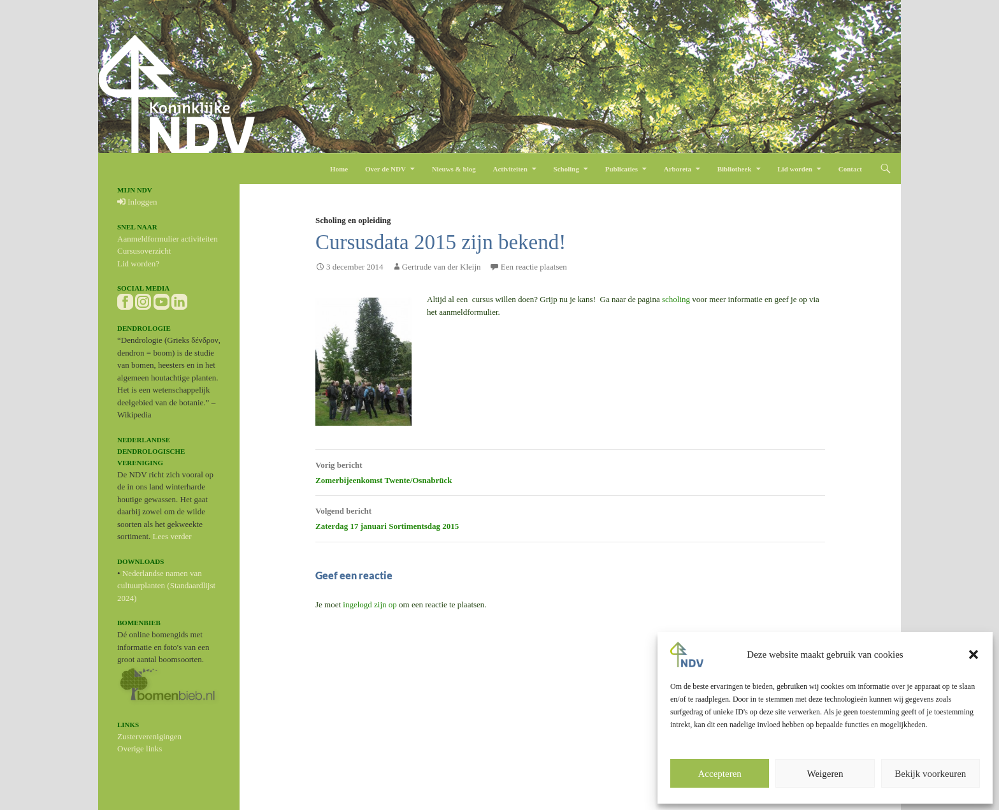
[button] (973, 654)
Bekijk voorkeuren (930, 774)
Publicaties (621, 169)
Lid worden (794, 169)
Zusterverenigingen (149, 736)
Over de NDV (385, 169)
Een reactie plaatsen (534, 266)
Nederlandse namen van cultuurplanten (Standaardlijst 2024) (166, 585)
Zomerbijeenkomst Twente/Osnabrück (570, 471)
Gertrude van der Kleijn (441, 266)
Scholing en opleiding (353, 220)
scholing (677, 299)
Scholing (566, 169)
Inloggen (137, 201)
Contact (850, 169)
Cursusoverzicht (144, 251)
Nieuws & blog (454, 169)
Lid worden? (138, 263)
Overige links (139, 748)
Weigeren (825, 774)
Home (339, 169)
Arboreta (677, 169)
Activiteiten (509, 169)
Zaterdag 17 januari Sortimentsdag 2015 (570, 517)
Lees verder (172, 536)
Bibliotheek (734, 169)
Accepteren (720, 774)
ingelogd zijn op (370, 604)
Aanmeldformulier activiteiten (167, 238)
